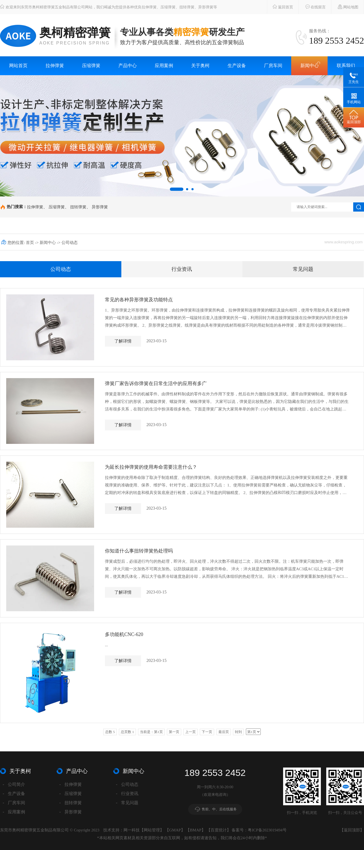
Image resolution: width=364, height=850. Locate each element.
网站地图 (345, 6)
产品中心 (127, 65)
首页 (30, 242)
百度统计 (219, 830)
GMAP (175, 830)
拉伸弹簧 (55, 65)
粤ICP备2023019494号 (267, 830)
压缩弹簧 (91, 65)
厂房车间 (273, 65)
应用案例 (164, 65)
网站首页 (18, 65)
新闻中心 (309, 65)
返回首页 (280, 6)
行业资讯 (181, 269)
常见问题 (303, 269)
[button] (176, 189)
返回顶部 (352, 830)
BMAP (195, 830)
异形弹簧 (100, 207)
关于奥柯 (200, 65)
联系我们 (346, 65)
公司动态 (60, 269)
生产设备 (237, 65)
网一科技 (131, 830)
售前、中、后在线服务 (219, 809)
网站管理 (152, 830)
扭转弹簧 (78, 207)
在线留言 (313, 6)
